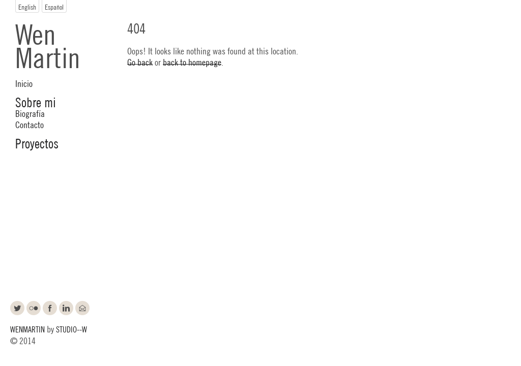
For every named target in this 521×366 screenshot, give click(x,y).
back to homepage (192, 61)
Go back (140, 61)
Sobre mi (35, 101)
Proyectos (37, 142)
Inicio (24, 82)
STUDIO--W (71, 328)
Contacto (29, 124)
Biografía (30, 112)
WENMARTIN (27, 328)
